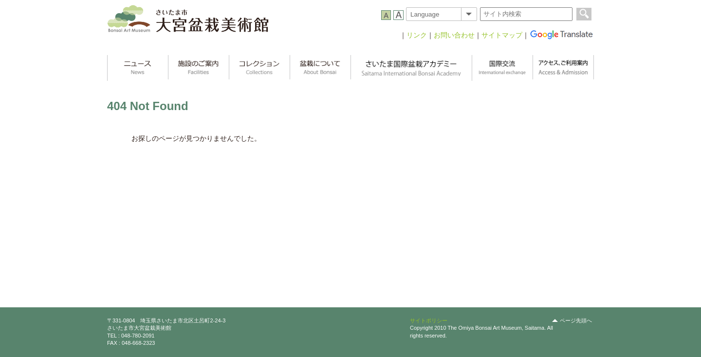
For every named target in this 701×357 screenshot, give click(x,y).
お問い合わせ (454, 35)
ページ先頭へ (576, 320)
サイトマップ (501, 35)
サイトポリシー (428, 320)
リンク (416, 35)
